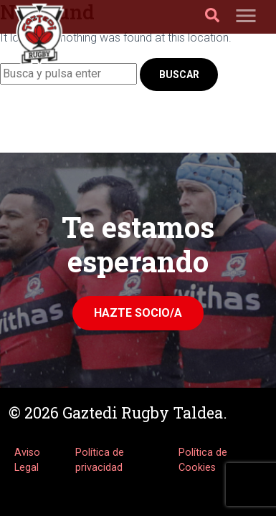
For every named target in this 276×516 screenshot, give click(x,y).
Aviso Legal (27, 460)
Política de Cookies (203, 460)
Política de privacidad (99, 460)
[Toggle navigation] (245, 17)
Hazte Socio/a (138, 313)
